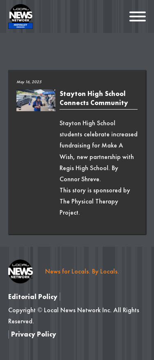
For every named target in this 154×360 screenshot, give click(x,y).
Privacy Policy (33, 334)
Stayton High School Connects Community (94, 98)
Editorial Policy (32, 296)
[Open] (137, 16)
